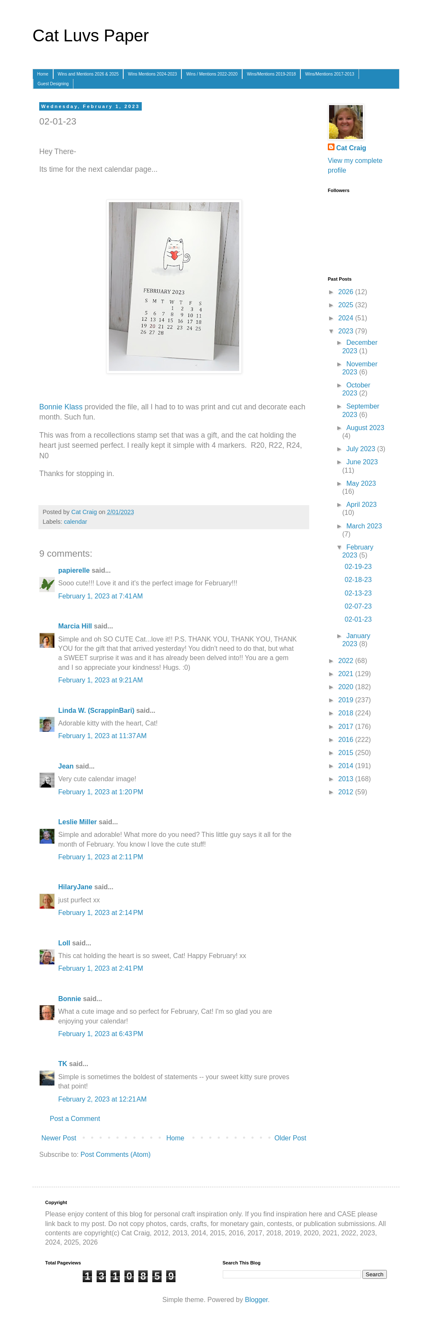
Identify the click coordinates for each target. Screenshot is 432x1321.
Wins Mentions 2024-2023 (152, 74)
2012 (346, 792)
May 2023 (361, 483)
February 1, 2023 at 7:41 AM (100, 596)
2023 (346, 331)
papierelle (74, 570)
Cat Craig (351, 148)
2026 (346, 291)
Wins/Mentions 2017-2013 (329, 74)
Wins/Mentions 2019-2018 (271, 74)
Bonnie (69, 998)
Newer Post (58, 1138)
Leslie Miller (77, 822)
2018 (346, 713)
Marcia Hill (75, 626)
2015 (346, 752)
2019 (346, 700)
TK (62, 1063)
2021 (346, 673)
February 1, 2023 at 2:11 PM (100, 857)
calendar (75, 521)
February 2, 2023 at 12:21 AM (102, 1099)
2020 (346, 686)
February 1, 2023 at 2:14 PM (100, 912)
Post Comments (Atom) (116, 1154)
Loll (64, 943)
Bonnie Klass (61, 407)
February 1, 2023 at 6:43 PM (100, 1033)
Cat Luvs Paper (90, 35)
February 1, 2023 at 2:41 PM (100, 968)
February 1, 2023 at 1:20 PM (100, 792)
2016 (346, 739)
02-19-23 (358, 566)
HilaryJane (75, 887)
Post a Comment (75, 1118)
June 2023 (362, 462)
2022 (346, 660)
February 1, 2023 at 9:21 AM (100, 680)
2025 (346, 305)
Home (43, 74)
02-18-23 (358, 579)
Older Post (290, 1138)
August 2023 (365, 427)
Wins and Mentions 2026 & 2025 (88, 74)
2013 (346, 778)
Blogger (256, 1299)
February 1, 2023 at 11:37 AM (102, 735)
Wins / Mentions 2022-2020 (212, 74)
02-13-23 (358, 593)
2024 (346, 318)
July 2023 (361, 448)
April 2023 (361, 504)
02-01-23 (358, 619)
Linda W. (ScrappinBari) (96, 710)
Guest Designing (53, 83)
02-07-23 (358, 606)
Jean (65, 766)
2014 (346, 765)
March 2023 (364, 526)
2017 (346, 726)
